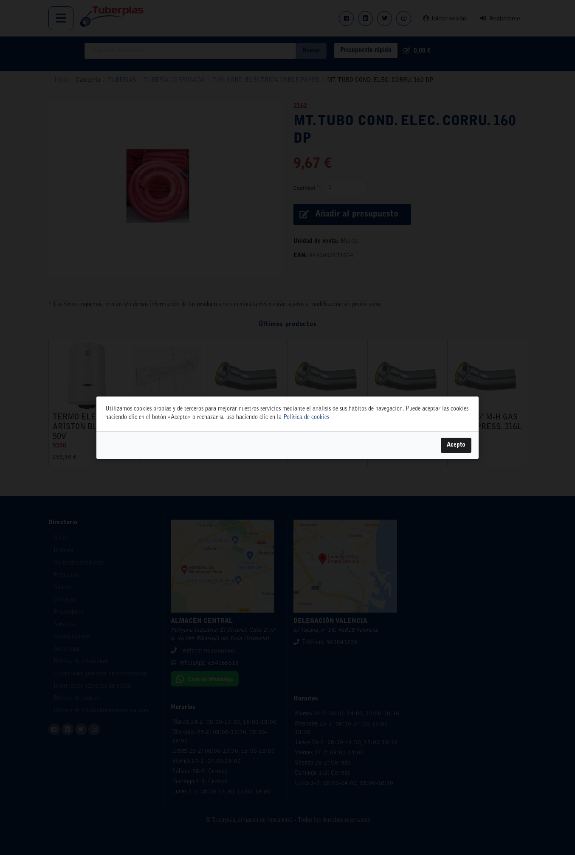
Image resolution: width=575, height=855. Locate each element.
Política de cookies (306, 418)
